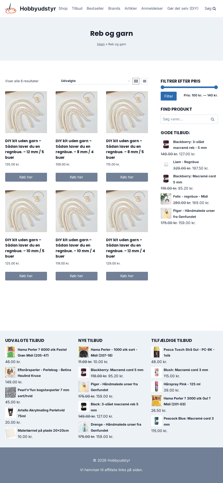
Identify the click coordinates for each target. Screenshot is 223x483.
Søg (213, 119)
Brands (114, 8)
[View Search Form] (210, 8)
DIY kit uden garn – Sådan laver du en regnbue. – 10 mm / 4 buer (75, 248)
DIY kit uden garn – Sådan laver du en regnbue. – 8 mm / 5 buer (125, 149)
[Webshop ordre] (95, 81)
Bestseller (95, 8)
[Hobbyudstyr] (30, 8)
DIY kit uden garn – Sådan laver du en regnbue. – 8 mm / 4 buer (75, 149)
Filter (168, 96)
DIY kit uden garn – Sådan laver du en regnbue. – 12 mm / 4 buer (125, 248)
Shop (63, 8)
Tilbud (77, 8)
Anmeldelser (152, 8)
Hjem (101, 44)
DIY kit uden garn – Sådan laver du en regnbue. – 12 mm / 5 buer (24, 149)
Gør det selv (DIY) (182, 8)
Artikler (131, 8)
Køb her (26, 177)
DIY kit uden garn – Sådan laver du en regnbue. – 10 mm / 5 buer (24, 248)
